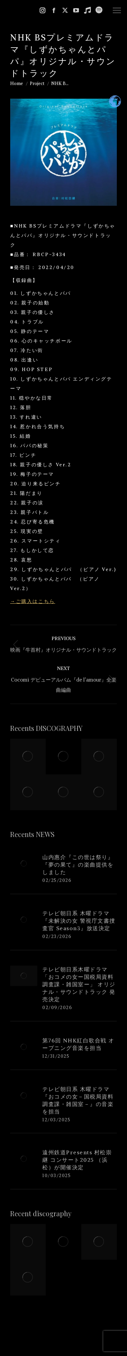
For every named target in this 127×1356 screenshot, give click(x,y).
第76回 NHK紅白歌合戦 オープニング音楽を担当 (78, 1044)
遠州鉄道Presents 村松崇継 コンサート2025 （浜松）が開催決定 (77, 1160)
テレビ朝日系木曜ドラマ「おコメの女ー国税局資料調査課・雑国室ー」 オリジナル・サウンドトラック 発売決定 (78, 984)
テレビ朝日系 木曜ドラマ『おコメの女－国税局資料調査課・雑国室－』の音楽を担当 (77, 1100)
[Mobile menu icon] (117, 10)
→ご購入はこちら (32, 601)
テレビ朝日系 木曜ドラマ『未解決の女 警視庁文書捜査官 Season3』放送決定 (78, 921)
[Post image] (23, 863)
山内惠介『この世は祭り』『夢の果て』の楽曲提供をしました (77, 864)
